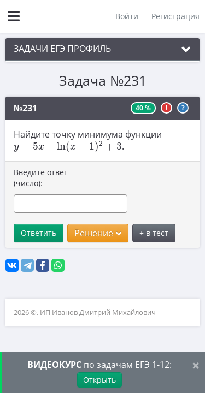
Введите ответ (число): (41, 177)
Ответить (38, 233)
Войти (126, 16)
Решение (97, 233)
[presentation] (68, 146)
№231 (25, 108)
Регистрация (175, 16)
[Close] (196, 365)
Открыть (99, 379)
